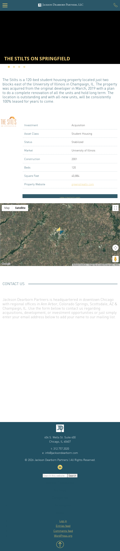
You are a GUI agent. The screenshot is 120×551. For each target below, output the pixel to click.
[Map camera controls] (115, 248)
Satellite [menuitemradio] (20, 208)
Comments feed (63, 531)
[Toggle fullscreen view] (115, 208)
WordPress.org (63, 536)
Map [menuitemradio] (7, 208)
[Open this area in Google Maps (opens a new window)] (6, 264)
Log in (63, 521)
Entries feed (63, 526)
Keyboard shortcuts (80, 265)
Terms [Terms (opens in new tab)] (117, 265)
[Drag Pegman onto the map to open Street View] (115, 259)
